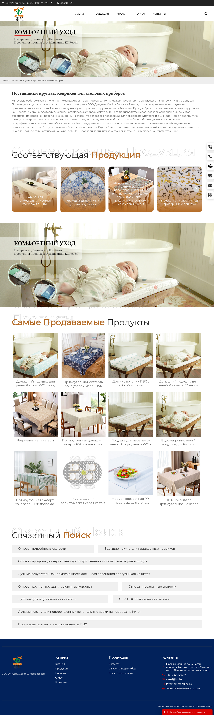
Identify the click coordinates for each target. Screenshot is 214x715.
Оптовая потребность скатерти (42, 548)
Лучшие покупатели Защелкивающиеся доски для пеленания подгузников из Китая (84, 574)
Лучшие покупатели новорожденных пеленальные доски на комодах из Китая (79, 611)
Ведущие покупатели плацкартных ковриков (139, 548)
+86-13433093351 (64, 3)
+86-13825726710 (39, 3)
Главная (5, 80)
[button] (196, 189)
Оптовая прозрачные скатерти (152, 586)
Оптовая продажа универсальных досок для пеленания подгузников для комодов (82, 561)
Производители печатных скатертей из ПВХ (52, 624)
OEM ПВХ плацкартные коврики (144, 599)
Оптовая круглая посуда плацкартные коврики (55, 586)
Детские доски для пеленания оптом (47, 599)
